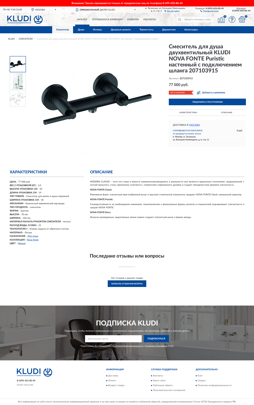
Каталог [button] (82, 19)
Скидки (201, 381)
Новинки (133, 19)
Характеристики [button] (188, 112)
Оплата (112, 381)
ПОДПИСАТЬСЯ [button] (156, 339)
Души (81, 29)
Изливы (97, 29)
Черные (22, 243)
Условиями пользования (156, 346)
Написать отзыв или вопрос (127, 284)
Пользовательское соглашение (169, 390)
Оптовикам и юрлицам (107, 19)
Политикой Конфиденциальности (127, 346)
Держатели (169, 29)
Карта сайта (159, 381)
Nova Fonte (33, 240)
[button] (209, 11)
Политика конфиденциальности (214, 385)
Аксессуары (191, 29)
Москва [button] (194, 125)
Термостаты (146, 29)
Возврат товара (116, 385)
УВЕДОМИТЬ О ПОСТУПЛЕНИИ (207, 102)
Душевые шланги (121, 29)
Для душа (33, 236)
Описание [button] (226, 112)
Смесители (62, 29)
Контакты (149, 19)
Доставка (113, 376)
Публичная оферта (163, 385)
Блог (200, 376)
